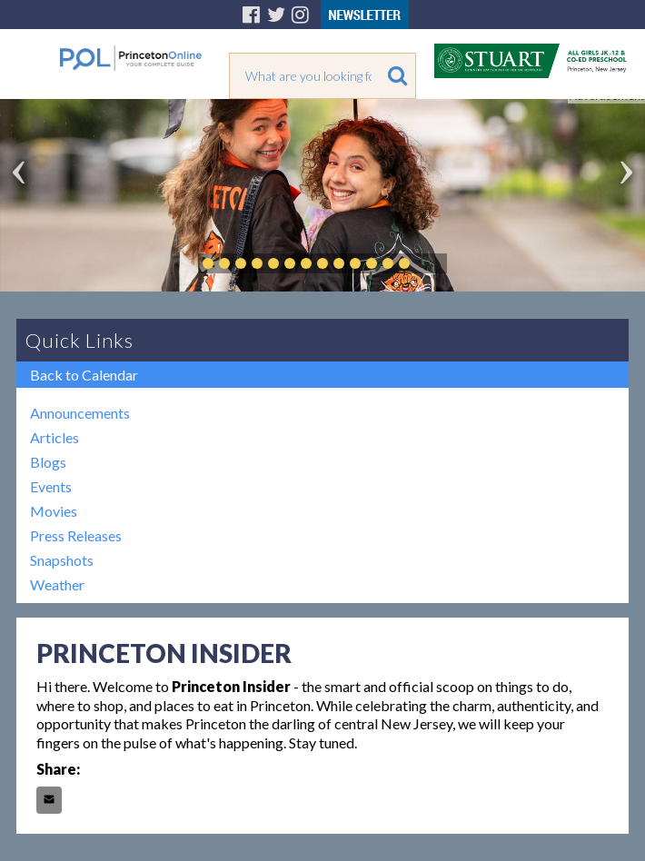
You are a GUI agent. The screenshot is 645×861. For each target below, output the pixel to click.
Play (431, 263)
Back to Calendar (84, 374)
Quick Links (79, 340)
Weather (57, 584)
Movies (53, 511)
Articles (54, 437)
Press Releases (76, 535)
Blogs (48, 461)
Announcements (80, 412)
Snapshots (62, 560)
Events (51, 486)
